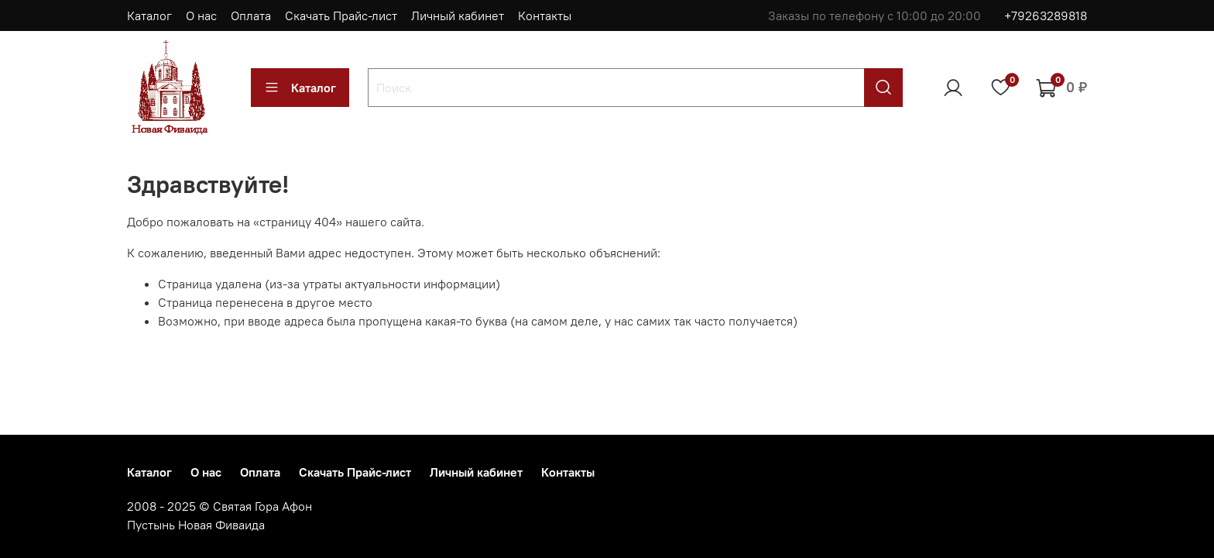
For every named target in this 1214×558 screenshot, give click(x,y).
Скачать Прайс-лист (341, 15)
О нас (201, 15)
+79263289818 (1045, 15)
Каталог (149, 15)
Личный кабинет (457, 15)
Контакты (544, 15)
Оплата (251, 15)
